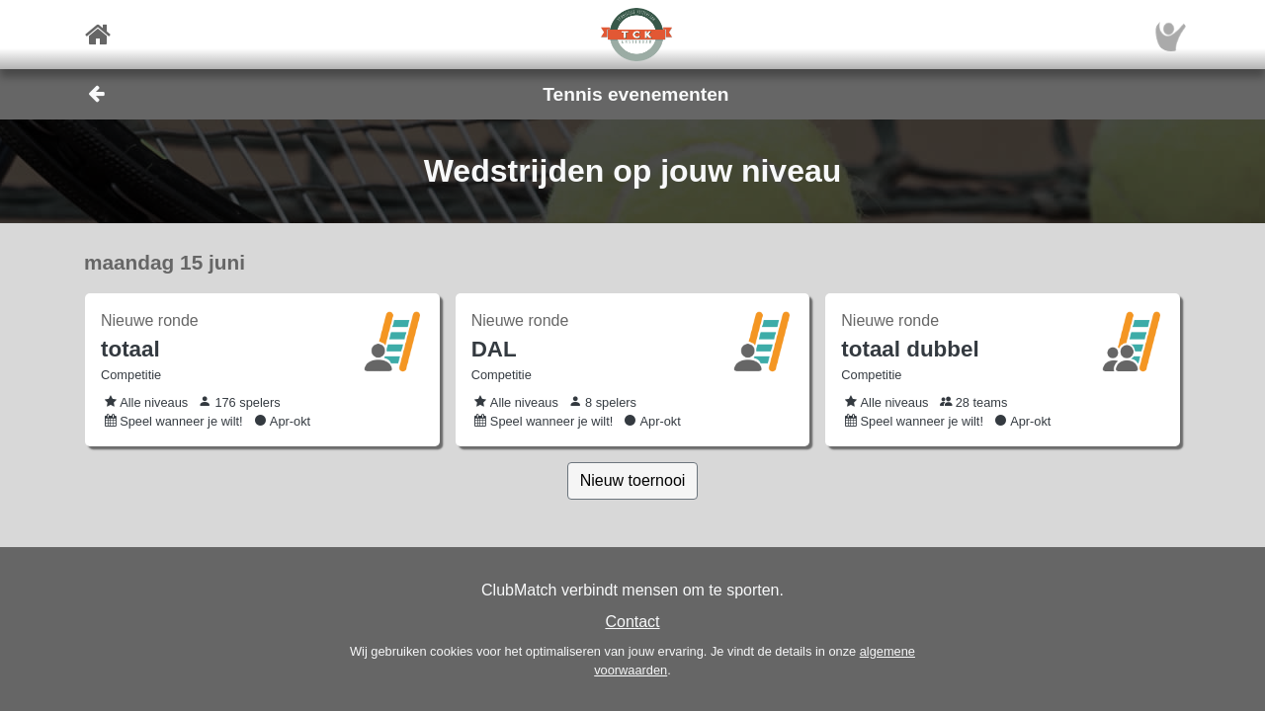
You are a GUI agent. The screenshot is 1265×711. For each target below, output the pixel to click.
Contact (632, 621)
